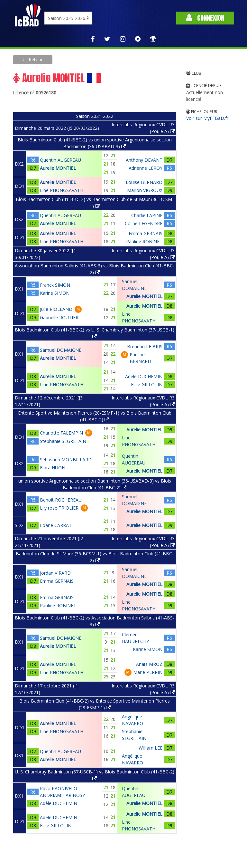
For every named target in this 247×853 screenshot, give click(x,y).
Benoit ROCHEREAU (61, 500)
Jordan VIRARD (55, 573)
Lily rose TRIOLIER (59, 508)
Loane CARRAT (56, 525)
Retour (35, 59)
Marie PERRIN (147, 672)
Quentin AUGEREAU (60, 160)
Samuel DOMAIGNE (60, 350)
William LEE (150, 748)
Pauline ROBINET (144, 241)
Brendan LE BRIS (144, 346)
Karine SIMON (54, 293)
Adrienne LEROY (145, 168)
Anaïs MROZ (149, 664)
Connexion (205, 18)
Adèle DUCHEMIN (143, 376)
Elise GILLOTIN (146, 384)
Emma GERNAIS (145, 233)
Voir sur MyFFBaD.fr (207, 118)
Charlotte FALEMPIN (61, 433)
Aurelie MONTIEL (58, 168)
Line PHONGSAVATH (61, 190)
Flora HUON (52, 468)
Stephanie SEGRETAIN (63, 441)
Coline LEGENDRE (143, 223)
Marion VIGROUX (144, 190)
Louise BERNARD (144, 182)
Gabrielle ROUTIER (59, 317)
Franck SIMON (55, 285)
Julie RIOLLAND (56, 309)
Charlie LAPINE (146, 215)
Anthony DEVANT (144, 160)
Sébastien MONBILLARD (66, 459)
